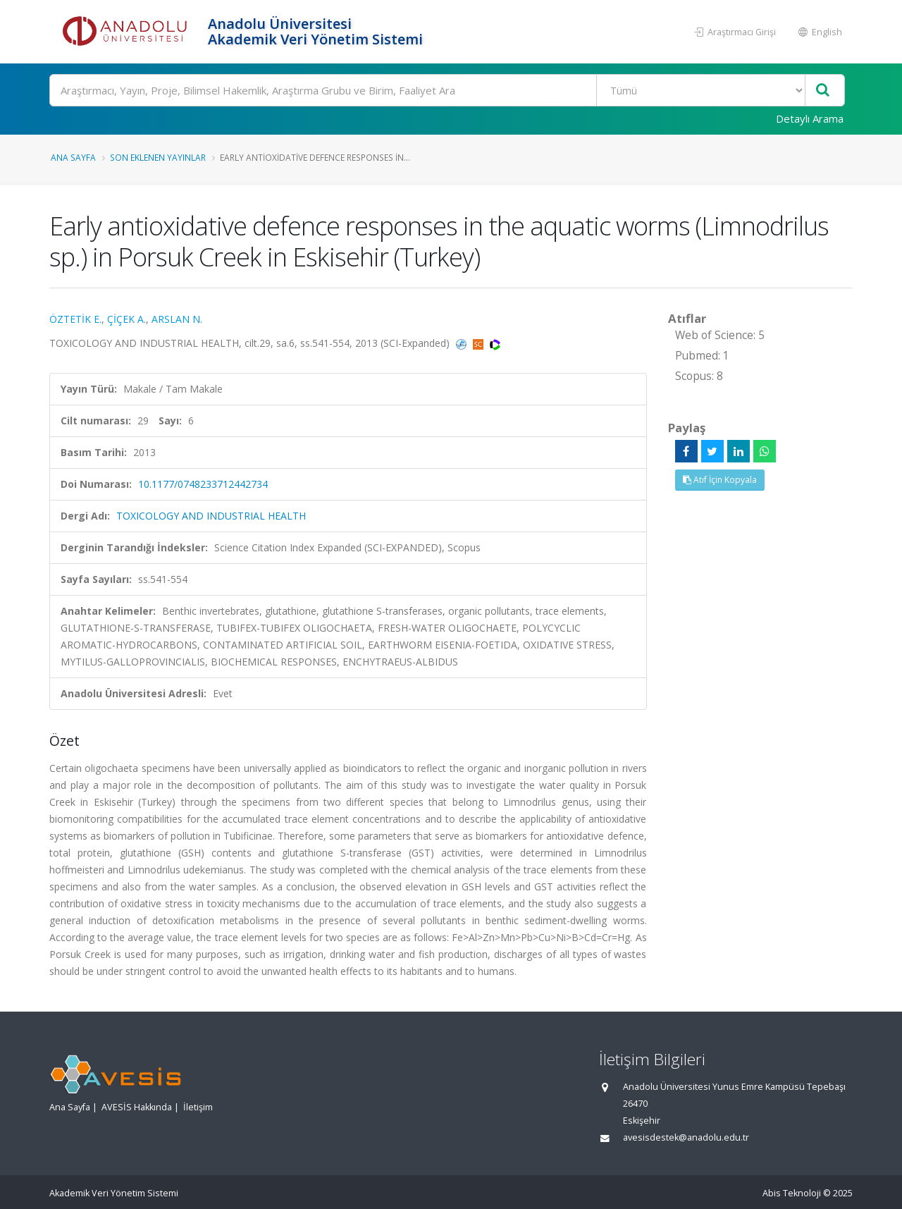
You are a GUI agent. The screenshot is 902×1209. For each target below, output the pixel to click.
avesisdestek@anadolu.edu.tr (686, 1137)
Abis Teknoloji (791, 1193)
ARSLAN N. (177, 319)
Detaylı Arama (810, 118)
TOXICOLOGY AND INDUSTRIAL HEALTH (211, 515)
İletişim (198, 1107)
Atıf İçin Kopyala (720, 480)
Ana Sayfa (73, 157)
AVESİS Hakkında (136, 1107)
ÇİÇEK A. (126, 319)
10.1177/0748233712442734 (203, 484)
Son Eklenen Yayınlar (158, 157)
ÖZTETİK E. (75, 319)
